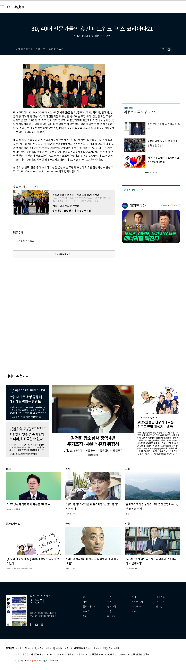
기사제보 (160, 596)
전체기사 (111, 616)
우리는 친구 (20, 187)
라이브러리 (137, 606)
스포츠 (86, 611)
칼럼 (85, 616)
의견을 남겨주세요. (25, 241)
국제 (109, 601)
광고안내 (160, 606)
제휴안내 (50, 648)
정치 (85, 596)
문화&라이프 (89, 606)
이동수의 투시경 (135, 112)
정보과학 (111, 606)
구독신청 (160, 601)
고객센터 (59, 648)
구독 (34, 187)
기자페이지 (137, 611)
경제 (109, 596)
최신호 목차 (137, 601)
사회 (85, 601)
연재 (134, 596)
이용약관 (69, 648)
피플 (109, 611)
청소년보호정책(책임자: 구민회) (106, 648)
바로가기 (167, 205)
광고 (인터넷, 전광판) (34, 648)
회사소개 (19, 648)
